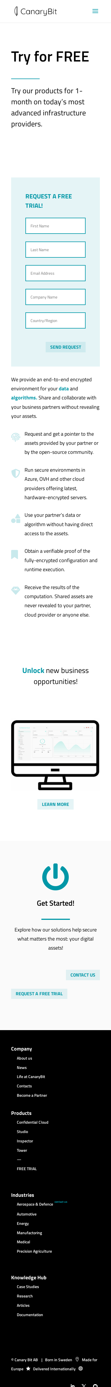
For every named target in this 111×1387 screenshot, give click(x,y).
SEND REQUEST (65, 347)
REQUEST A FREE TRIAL (39, 993)
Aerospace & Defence (35, 1204)
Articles (23, 1305)
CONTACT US (82, 974)
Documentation (30, 1315)
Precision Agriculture (34, 1251)
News (22, 1067)
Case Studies (28, 1286)
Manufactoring (29, 1233)
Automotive (27, 1214)
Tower (22, 1150)
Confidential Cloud (33, 1122)
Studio (22, 1131)
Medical (23, 1242)
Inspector (25, 1141)
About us (24, 1058)
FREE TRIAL (27, 1169)
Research (25, 1296)
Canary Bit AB (26, 1360)
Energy (23, 1223)
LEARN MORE (55, 804)
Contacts (24, 1086)
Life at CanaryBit (31, 1076)
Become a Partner (32, 1095)
